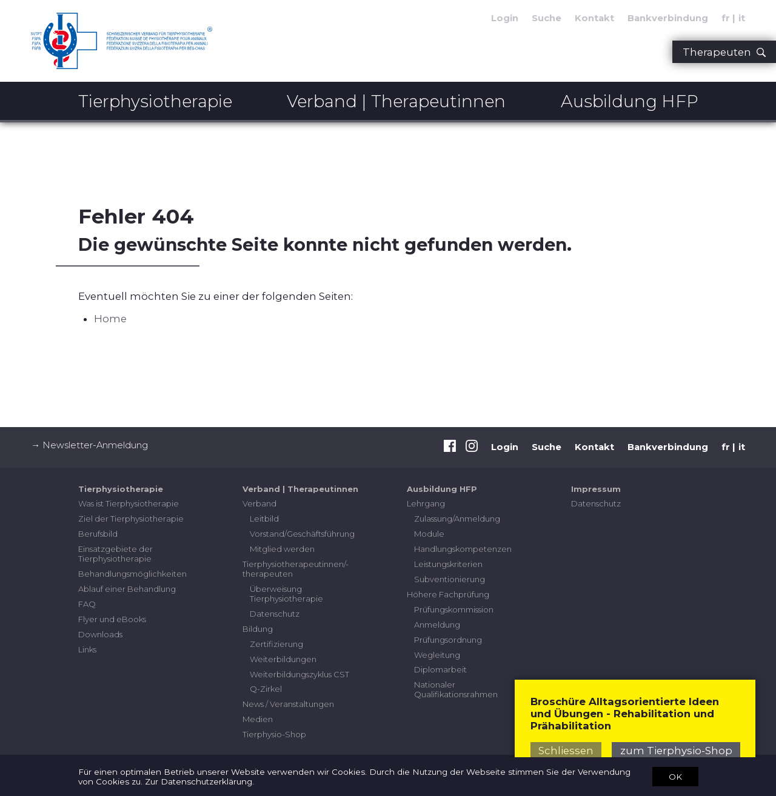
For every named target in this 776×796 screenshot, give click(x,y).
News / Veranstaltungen (288, 704)
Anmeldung (437, 624)
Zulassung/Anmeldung (457, 518)
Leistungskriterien (448, 564)
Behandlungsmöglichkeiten (132, 574)
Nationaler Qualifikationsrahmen (456, 689)
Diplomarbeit (440, 669)
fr (725, 447)
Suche (546, 18)
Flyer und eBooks (112, 619)
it (741, 447)
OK (675, 776)
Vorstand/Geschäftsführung (302, 534)
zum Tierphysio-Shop (676, 751)
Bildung (257, 629)
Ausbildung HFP (629, 101)
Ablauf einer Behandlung (127, 589)
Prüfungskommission (453, 609)
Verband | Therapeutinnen (396, 101)
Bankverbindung (667, 18)
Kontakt (594, 18)
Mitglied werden (282, 549)
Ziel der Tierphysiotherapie (131, 518)
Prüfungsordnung (448, 640)
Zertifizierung (276, 644)
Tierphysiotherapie (155, 101)
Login (504, 18)
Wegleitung (437, 655)
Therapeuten (724, 52)
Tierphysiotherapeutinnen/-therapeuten (295, 569)
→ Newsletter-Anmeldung (89, 445)
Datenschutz (274, 614)
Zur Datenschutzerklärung (198, 781)
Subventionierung (449, 579)
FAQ (87, 604)
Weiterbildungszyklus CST (299, 674)
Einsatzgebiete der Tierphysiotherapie (115, 553)
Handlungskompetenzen (463, 549)
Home (110, 319)
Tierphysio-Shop (274, 734)
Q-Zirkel (266, 689)
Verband (259, 503)
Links (87, 649)
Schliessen (566, 751)
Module (429, 534)
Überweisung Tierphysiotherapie (286, 593)
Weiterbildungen (283, 659)
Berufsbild (98, 534)
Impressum (596, 489)
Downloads (100, 634)
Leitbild (264, 518)
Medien (257, 719)
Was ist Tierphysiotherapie (128, 503)
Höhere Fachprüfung (448, 594)
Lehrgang (426, 503)
